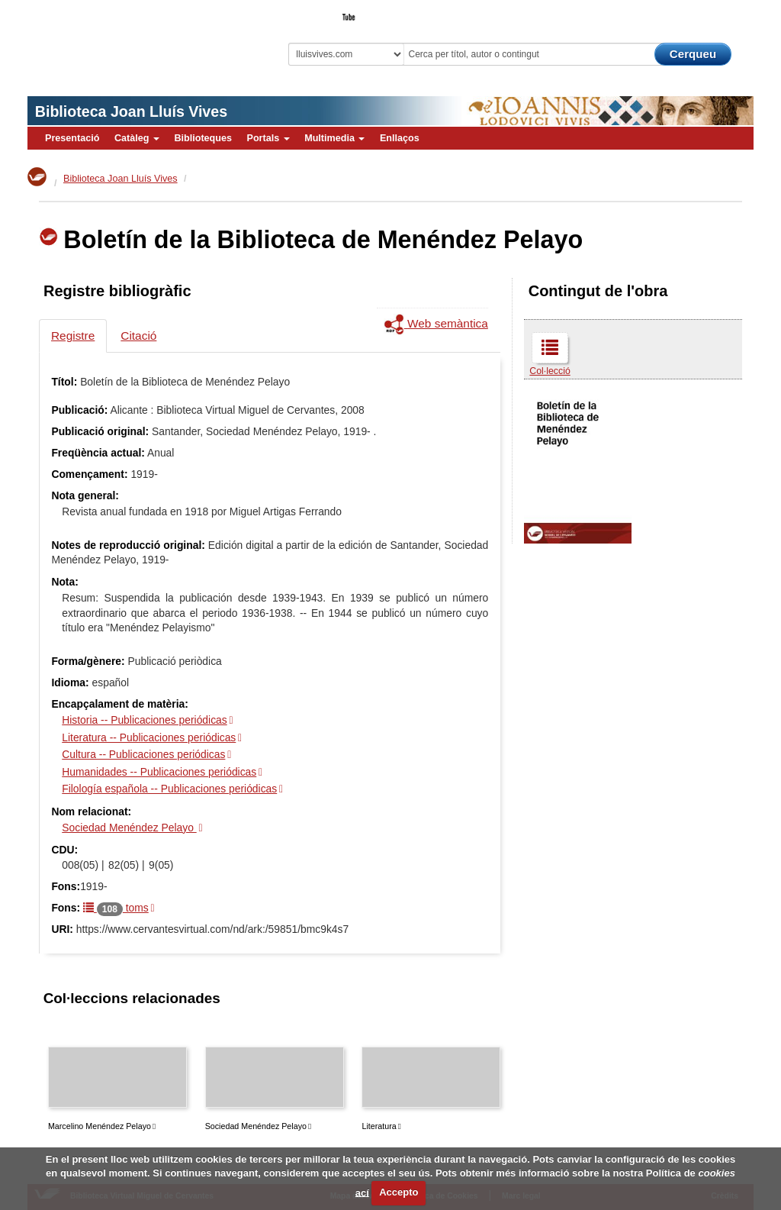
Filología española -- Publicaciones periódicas (169, 788)
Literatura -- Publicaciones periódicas (149, 737)
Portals (267, 138)
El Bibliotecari (685, 12)
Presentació (72, 138)
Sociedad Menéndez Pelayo (129, 827)
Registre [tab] (73, 335)
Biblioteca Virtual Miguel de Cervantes (126, 42)
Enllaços (399, 138)
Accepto (398, 1192)
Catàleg (136, 138)
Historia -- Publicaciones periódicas (144, 720)
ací (362, 1192)
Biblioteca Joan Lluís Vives (131, 111)
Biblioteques (203, 138)
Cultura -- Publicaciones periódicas (143, 754)
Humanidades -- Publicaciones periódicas (159, 772)
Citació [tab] (138, 335)
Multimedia (334, 138)
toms (116, 908)
